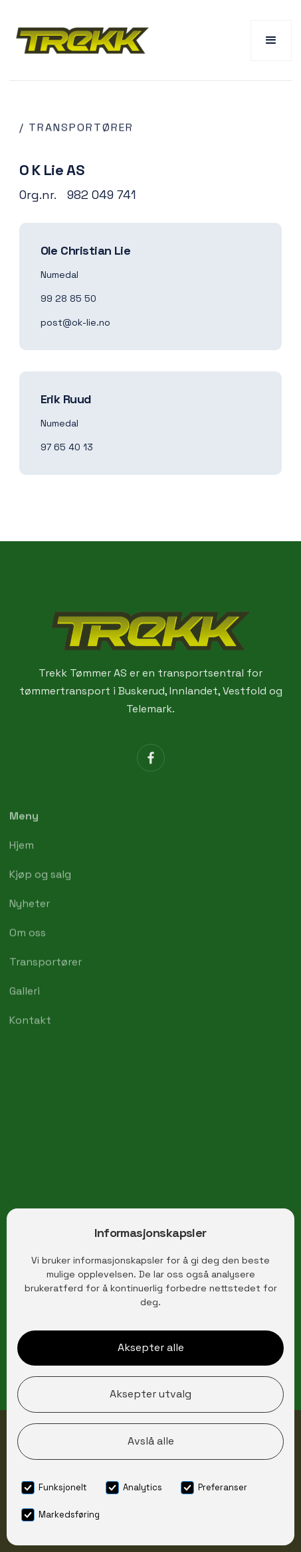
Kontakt (30, 1033)
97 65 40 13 (67, 447)
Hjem (21, 858)
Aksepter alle (151, 1347)
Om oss (27, 945)
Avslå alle (151, 1441)
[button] (271, 40)
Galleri (24, 1004)
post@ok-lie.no (75, 322)
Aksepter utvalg (150, 1394)
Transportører (45, 975)
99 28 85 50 (68, 298)
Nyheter (29, 916)
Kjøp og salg (40, 887)
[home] (79, 40)
